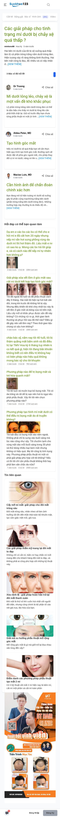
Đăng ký (50, 813)
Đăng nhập (34, 813)
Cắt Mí (10, 16)
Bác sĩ (28, 16)
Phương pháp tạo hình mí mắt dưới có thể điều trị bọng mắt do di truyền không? (29, 415)
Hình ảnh (40, 17)
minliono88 (9, 46)
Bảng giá (18, 16)
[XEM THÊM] (14, 64)
